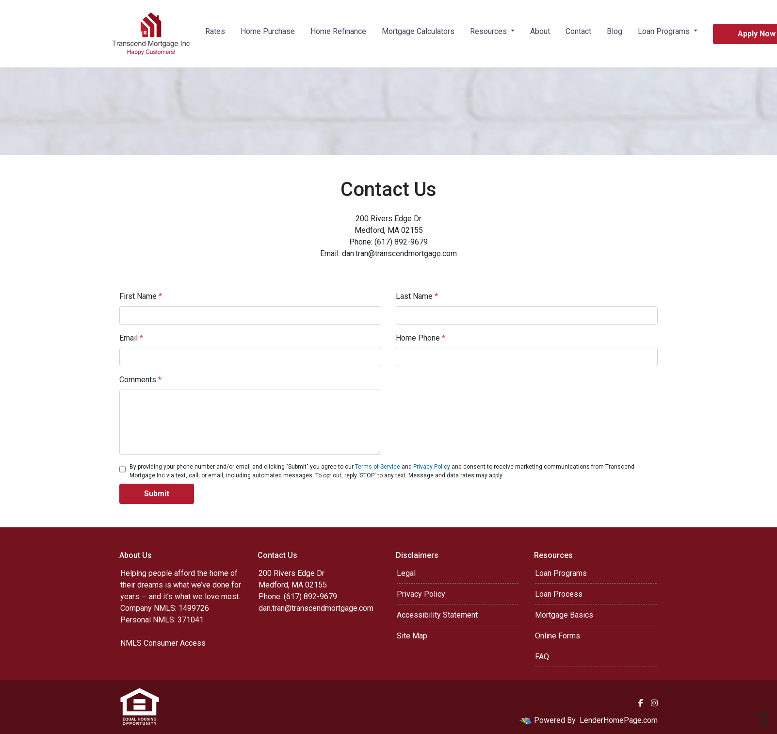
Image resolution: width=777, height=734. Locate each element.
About (540, 31)
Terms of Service (377, 466)
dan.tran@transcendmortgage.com (316, 608)
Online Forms (557, 635)
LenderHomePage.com (619, 720)
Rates (215, 31)
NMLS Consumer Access (163, 643)
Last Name (417, 296)
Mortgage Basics (564, 615)
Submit (156, 493)
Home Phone (420, 338)
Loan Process (559, 594)
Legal (406, 573)
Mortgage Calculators (418, 31)
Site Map (412, 635)
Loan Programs (665, 31)
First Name (140, 296)
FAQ (542, 656)
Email (131, 338)
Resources (489, 31)
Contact (578, 31)
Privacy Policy (431, 466)
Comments (140, 379)
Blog (614, 31)
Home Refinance (338, 31)
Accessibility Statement (437, 615)
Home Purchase (268, 31)
